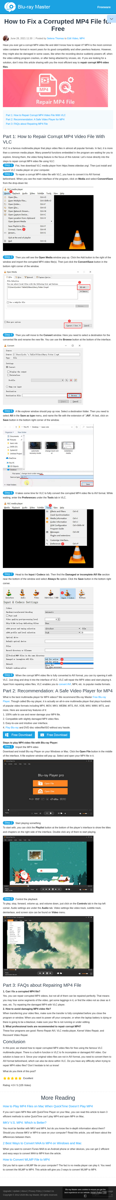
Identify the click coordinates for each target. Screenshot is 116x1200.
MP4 (82, 38)
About (24, 1191)
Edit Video (72, 38)
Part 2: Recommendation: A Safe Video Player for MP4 (35, 119)
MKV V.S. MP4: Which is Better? (24, 1122)
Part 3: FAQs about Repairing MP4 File (27, 124)
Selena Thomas (55, 38)
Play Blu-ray (12, 727)
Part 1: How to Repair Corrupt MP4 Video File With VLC (36, 115)
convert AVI (65, 684)
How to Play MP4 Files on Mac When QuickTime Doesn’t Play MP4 (48, 1106)
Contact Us (49, 1191)
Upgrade (7, 1191)
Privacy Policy (35, 1191)
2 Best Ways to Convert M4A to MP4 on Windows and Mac (42, 1143)
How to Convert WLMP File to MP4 (26, 1159)
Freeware (104, 7)
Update (16, 1191)
